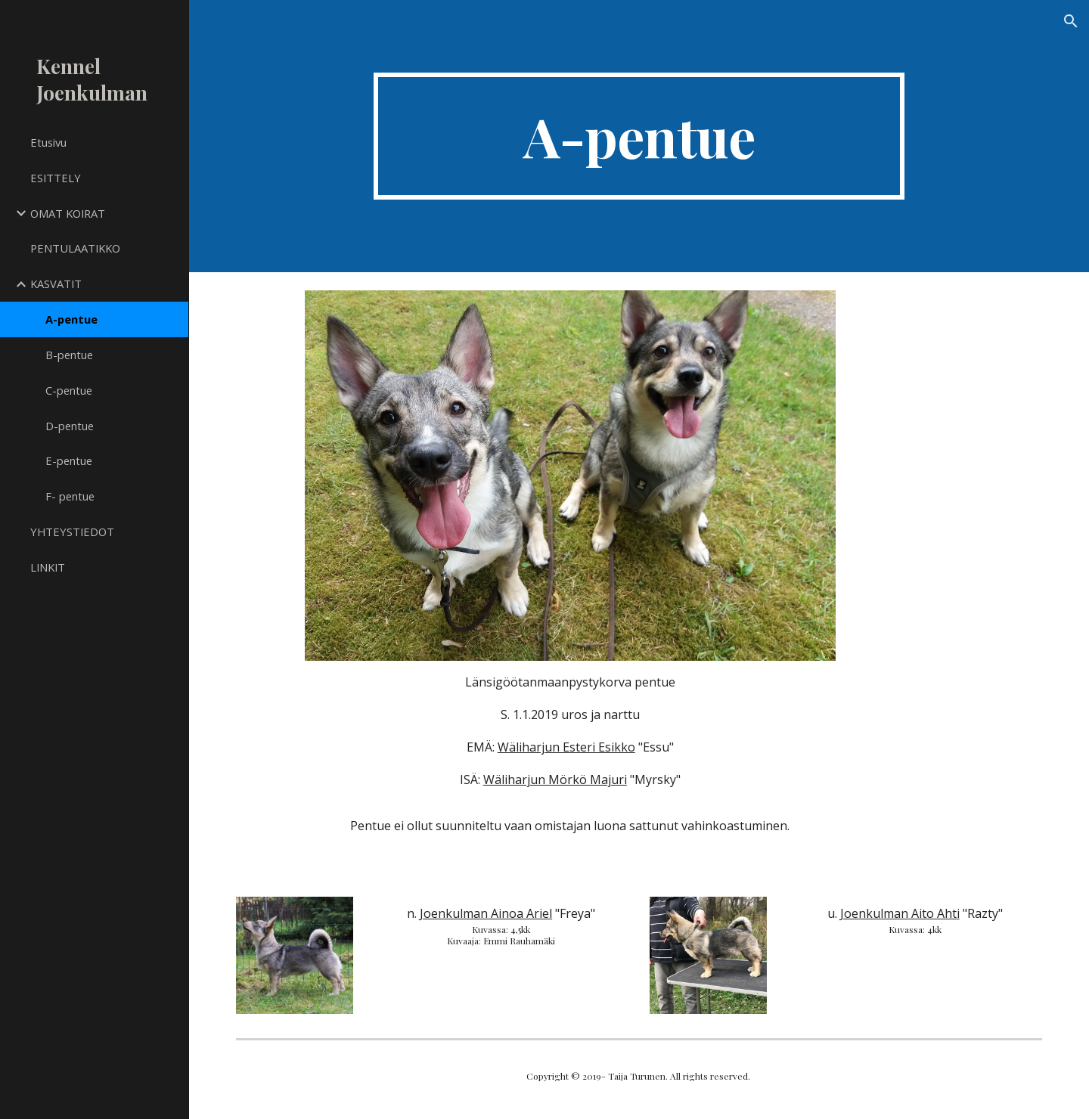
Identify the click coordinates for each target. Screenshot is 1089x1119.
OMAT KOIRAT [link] (67, 213)
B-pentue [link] (69, 354)
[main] (639, 136)
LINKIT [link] (47, 567)
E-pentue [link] (68, 460)
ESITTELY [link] (55, 177)
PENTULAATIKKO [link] (75, 248)
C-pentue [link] (68, 390)
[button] (1071, 21)
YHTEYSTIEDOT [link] (72, 531)
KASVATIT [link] (56, 283)
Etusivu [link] (48, 142)
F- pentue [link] (70, 496)
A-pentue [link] (71, 319)
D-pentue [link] (69, 425)
